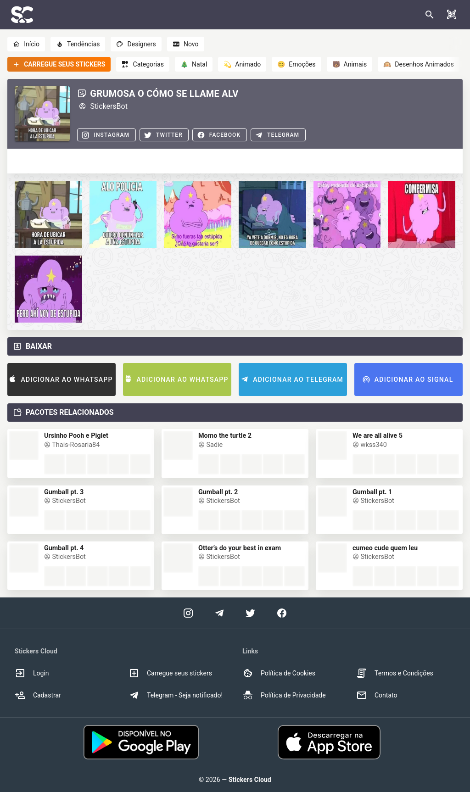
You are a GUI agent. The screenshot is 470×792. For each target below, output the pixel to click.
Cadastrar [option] (38, 695)
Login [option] (32, 673)
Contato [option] (376, 695)
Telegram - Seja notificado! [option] (176, 695)
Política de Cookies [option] (278, 673)
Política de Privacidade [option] (284, 695)
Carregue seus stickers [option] (170, 673)
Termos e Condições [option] (394, 673)
